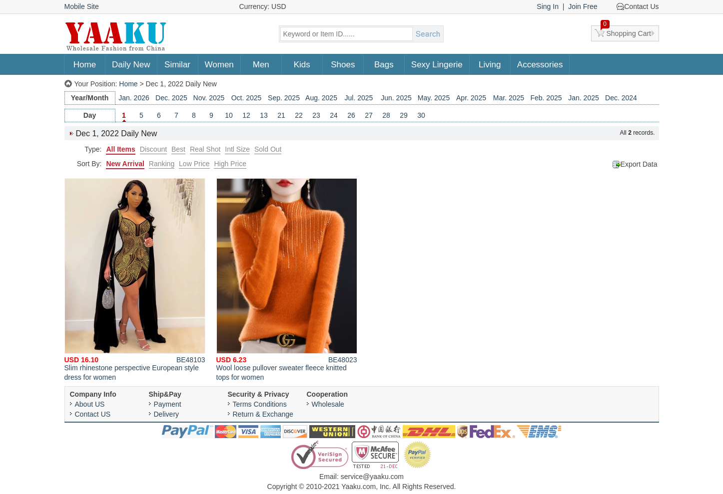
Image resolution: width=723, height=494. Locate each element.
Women (219, 64)
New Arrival (125, 164)
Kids (302, 64)
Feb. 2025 (546, 98)
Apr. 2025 (471, 98)
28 (386, 115)
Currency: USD (262, 6)
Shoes (343, 64)
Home (84, 64)
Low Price (194, 164)
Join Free (582, 6)
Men (261, 64)
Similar (177, 64)
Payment (167, 404)
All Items (120, 149)
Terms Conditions (260, 404)
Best (178, 149)
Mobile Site (81, 6)
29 (404, 115)
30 (421, 115)
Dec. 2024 (621, 98)
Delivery (166, 414)
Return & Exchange (263, 414)
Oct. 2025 (246, 98)
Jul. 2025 (359, 98)
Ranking (161, 164)
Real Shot (205, 149)
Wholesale (328, 404)
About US (90, 404)
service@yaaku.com (372, 477)
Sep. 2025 (284, 98)
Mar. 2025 (508, 98)
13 (264, 115)
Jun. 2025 (396, 98)
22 (299, 115)
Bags (384, 64)
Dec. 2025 (171, 98)
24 (334, 115)
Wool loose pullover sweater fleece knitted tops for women (286, 279)
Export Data (639, 164)
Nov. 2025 (209, 98)
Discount (153, 149)
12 (246, 115)
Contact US (93, 414)
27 (369, 115)
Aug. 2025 (321, 98)
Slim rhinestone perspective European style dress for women (134, 279)
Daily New (131, 64)
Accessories (540, 64)
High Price (230, 164)
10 (229, 115)
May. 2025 (434, 98)
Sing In (548, 6)
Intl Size (237, 149)
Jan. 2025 (583, 98)
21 (281, 115)
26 (351, 115)
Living (490, 64)
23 (316, 115)
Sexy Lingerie (437, 64)
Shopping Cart (626, 31)
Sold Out (267, 149)
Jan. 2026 (133, 98)
